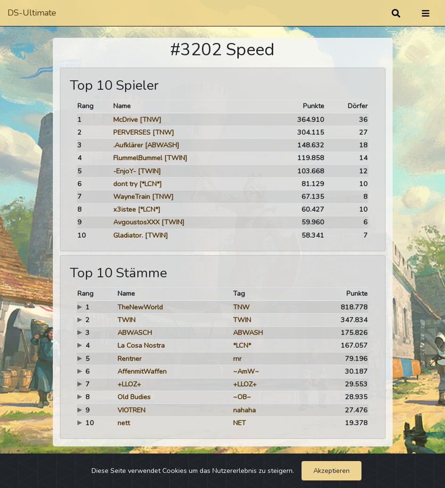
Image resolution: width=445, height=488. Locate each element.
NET (239, 423)
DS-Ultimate (32, 12)
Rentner (130, 358)
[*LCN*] (150, 183)
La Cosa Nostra (141, 345)
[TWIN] (175, 158)
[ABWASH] (162, 145)
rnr (237, 358)
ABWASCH (135, 332)
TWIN (126, 320)
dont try (125, 183)
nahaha (244, 410)
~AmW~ (246, 371)
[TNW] (150, 119)
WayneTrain (131, 196)
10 (81, 235)
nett (124, 423)
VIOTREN (131, 410)
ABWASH (248, 332)
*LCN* (242, 345)
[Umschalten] (425, 13)
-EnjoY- (124, 171)
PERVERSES (132, 132)
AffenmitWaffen (142, 371)
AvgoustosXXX (136, 222)
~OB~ (242, 397)
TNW (241, 307)
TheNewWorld (140, 307)
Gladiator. (128, 235)
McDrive (125, 119)
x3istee (124, 209)
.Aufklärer (128, 145)
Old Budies (134, 397)
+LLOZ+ (129, 384)
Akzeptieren (331, 470)
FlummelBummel (137, 158)
